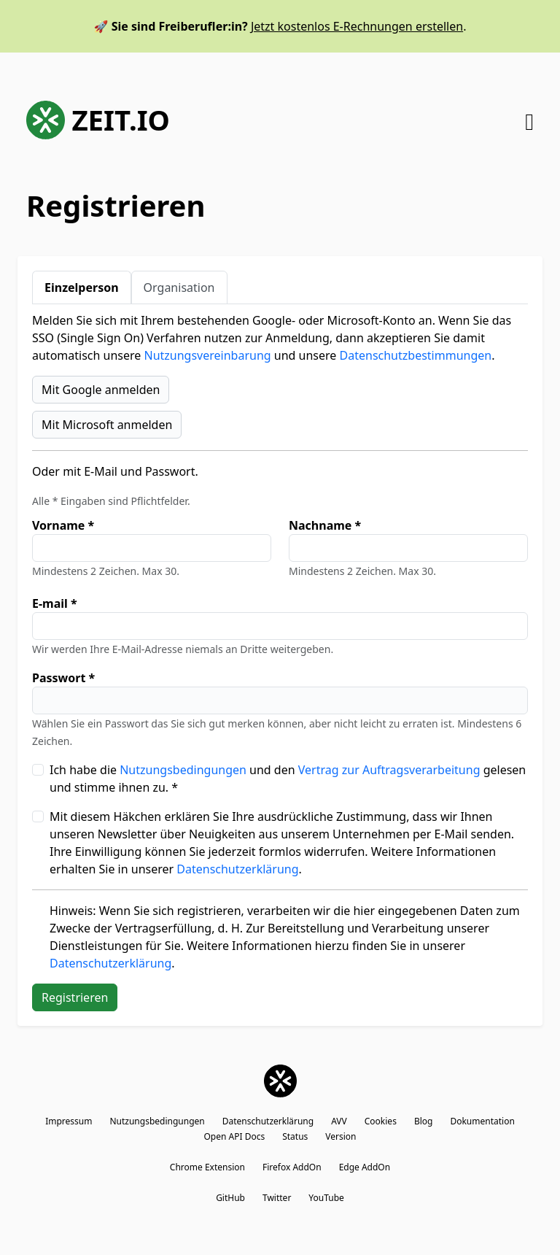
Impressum (68, 1121)
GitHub (230, 1198)
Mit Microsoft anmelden (107, 425)
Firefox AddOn (292, 1167)
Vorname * (63, 525)
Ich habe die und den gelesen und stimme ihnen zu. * (288, 778)
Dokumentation (482, 1121)
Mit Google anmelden (101, 390)
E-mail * (54, 603)
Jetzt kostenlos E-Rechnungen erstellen (357, 26)
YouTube (326, 1198)
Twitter (276, 1198)
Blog (423, 1121)
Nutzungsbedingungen (183, 770)
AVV (339, 1121)
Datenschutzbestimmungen (416, 355)
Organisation (179, 287)
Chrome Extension (207, 1167)
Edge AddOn (365, 1167)
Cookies (381, 1121)
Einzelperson (81, 287)
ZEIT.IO (98, 120)
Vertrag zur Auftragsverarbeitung (389, 770)
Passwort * (63, 678)
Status (295, 1136)
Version (340, 1136)
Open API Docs (234, 1136)
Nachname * (325, 525)
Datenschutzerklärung (237, 869)
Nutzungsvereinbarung (207, 355)
